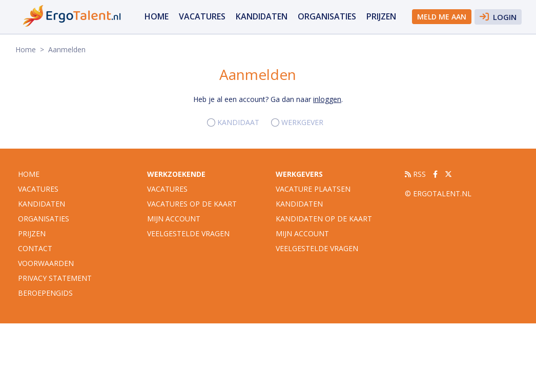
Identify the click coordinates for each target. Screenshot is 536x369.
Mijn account (173, 218)
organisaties (327, 16)
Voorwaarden (46, 263)
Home (157, 16)
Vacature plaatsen (313, 189)
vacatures (202, 16)
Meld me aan (441, 17)
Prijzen (381, 16)
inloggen (327, 99)
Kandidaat (238, 122)
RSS (415, 174)
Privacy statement (55, 278)
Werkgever (302, 122)
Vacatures (167, 189)
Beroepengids (45, 293)
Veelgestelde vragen (188, 233)
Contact (35, 248)
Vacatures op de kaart (192, 204)
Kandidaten (261, 16)
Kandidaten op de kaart (324, 218)
